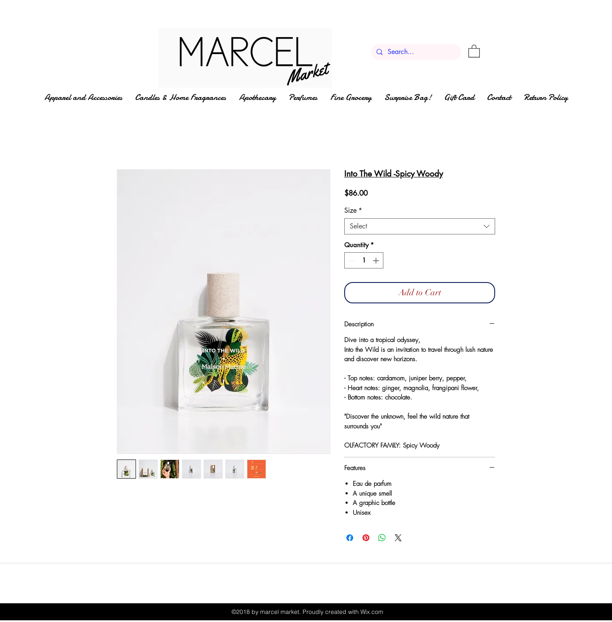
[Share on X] (398, 538)
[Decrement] (351, 260)
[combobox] (419, 226)
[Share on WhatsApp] (382, 538)
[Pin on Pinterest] (366, 538)
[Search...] (415, 52)
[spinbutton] (364, 260)
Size (353, 210)
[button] (474, 50)
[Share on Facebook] (350, 538)
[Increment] (376, 260)
